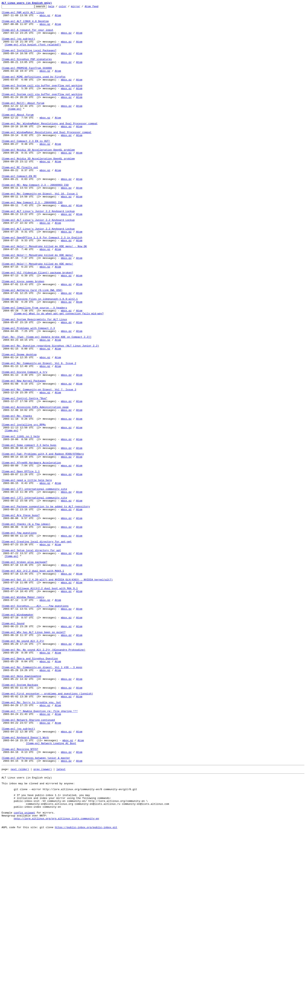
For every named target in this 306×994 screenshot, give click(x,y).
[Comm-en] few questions (19, 638)
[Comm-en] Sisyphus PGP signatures (27, 70)
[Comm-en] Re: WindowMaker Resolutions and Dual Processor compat (49, 147)
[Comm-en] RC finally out (20, 200)
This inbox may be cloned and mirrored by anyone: (38, 937)
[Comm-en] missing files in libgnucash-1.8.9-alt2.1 (40, 358)
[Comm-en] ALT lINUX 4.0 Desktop (25, 24)
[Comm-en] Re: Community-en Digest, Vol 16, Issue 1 (40, 231)
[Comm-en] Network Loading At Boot (51, 891)
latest (61, 921)
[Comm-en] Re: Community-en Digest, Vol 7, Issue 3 (39, 466)
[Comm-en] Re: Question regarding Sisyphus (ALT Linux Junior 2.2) (50, 414)
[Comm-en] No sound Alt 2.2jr (23, 768)
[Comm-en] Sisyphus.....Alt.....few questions (35, 726)
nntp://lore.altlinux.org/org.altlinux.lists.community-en (56, 979)
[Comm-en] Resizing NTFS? (20, 898)
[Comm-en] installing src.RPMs (24, 508)
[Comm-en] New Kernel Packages (24, 456)
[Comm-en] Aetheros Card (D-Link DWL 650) (32, 347)
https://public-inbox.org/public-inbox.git (86, 989)
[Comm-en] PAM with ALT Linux (23, 14)
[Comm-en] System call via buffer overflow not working (42, 101)
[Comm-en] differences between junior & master (36, 908)
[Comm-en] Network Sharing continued (28, 863)
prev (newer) (43, 921)
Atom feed (97, 7)
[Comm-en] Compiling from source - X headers (34, 368)
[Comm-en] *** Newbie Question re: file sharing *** (40, 852)
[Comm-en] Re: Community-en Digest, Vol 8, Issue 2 (39, 435)
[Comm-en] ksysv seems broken (23, 337)
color (68, 7)
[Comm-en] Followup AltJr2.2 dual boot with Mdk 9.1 (40, 705)
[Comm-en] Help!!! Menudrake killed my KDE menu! (37, 305)
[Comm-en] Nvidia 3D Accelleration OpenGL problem (38, 179)
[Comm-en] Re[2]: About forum (23, 123)
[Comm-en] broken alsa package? (24, 673)
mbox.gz (45, 17)
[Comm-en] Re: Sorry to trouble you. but (31, 842)
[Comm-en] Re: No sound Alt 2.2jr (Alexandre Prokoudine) (43, 779)
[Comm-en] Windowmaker (18, 736)
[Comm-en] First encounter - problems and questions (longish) (47, 831)
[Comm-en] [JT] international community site (34, 586)
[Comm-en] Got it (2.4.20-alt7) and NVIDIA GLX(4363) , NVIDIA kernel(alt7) (57, 694)
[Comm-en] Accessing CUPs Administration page (35, 487)
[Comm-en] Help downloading (21, 810)
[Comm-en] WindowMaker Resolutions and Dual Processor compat (46, 158)
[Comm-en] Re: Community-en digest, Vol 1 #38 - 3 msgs (42, 800)
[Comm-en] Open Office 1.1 (21, 565)
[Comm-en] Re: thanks (17, 498)
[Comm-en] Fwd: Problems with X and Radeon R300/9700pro (43, 544)
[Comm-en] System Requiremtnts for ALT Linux (34, 382)
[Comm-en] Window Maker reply (23, 715)
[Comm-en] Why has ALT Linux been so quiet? (34, 758)
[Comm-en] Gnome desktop (19, 424)
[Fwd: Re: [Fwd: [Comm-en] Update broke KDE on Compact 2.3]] (46, 403)
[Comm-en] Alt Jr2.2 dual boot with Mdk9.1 (33, 684)
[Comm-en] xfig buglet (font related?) (33, 52)
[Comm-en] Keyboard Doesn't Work (25, 884)
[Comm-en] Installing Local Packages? (29, 59)
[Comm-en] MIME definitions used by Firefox (34, 91)
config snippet (24, 972)
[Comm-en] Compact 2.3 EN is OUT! (26, 168)
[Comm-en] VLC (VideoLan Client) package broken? (37, 326)
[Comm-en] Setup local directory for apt (31, 659)
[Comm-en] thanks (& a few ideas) (26, 628)
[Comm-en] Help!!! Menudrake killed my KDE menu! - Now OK (44, 294)
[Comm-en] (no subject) (18, 45)
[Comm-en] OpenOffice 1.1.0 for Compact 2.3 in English (42, 284)
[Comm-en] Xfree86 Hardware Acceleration (31, 554)
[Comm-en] (14, 130)
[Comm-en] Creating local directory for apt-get (37, 649)
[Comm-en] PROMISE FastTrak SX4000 (27, 80)
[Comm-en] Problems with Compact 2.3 (28, 393)
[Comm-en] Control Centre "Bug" (24, 477)
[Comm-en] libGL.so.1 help (21, 522)
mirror (81, 7)
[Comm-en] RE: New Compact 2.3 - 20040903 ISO (35, 221)
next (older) (20, 921)
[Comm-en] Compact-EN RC (19, 210)
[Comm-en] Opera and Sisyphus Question (30, 789)
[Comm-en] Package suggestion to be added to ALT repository (46, 607)
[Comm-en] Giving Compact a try (24, 445)
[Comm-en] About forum (18, 137)
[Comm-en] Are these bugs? (21, 617)
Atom (58, 17)
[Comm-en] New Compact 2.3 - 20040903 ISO (32, 242)
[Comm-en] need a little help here (27, 575)
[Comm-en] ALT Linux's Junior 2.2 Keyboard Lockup (38, 252)
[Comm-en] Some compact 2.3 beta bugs (29, 533)
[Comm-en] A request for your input (27, 35)
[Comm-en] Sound (13, 747)
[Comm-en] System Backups (20, 821)
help (57, 7)
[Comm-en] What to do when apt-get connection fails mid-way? (58, 375)
